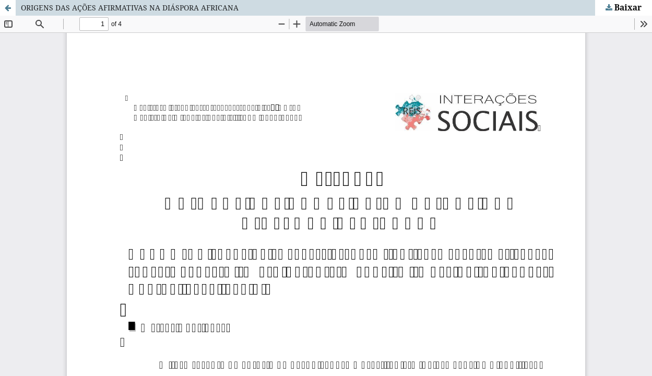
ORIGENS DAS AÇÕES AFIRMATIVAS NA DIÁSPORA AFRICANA (130, 8)
